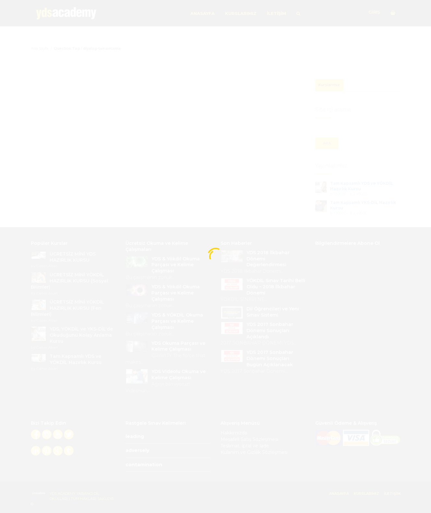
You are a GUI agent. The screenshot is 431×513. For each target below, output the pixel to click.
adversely (137, 450)
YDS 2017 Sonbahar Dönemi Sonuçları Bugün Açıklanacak (269, 358)
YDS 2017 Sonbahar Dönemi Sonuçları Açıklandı (269, 330)
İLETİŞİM (392, 493)
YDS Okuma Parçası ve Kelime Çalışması (178, 346)
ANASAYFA (339, 493)
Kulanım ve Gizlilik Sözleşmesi (254, 452)
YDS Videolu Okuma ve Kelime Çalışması (178, 375)
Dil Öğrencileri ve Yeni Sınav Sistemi (272, 312)
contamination (144, 465)
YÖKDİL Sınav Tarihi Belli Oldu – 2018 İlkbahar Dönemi (275, 287)
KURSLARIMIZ (366, 493)
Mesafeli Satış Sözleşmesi (249, 439)
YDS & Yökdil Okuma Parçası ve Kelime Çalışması (175, 265)
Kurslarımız (329, 84)
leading (135, 436)
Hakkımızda (234, 433)
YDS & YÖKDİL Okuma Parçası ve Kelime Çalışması (177, 321)
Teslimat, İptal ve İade (245, 446)
